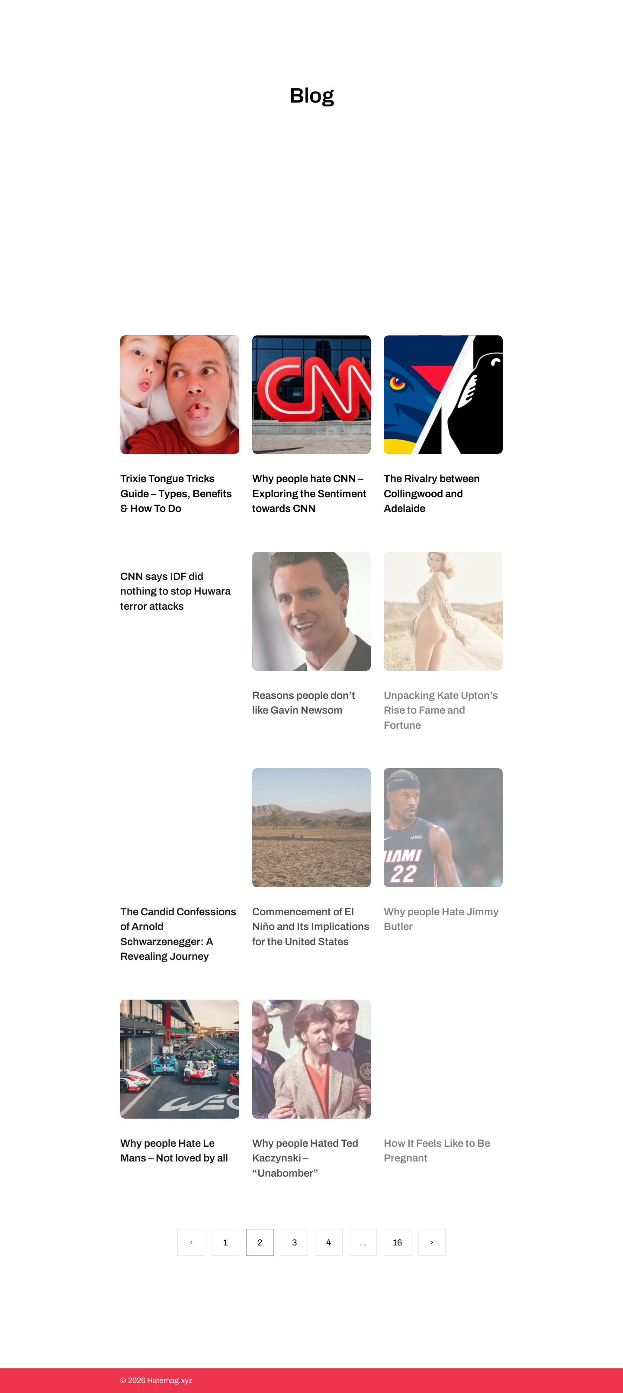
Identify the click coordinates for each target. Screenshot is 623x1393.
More (407, 14)
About (361, 14)
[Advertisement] (311, 227)
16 (397, 1242)
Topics (311, 14)
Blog (264, 14)
